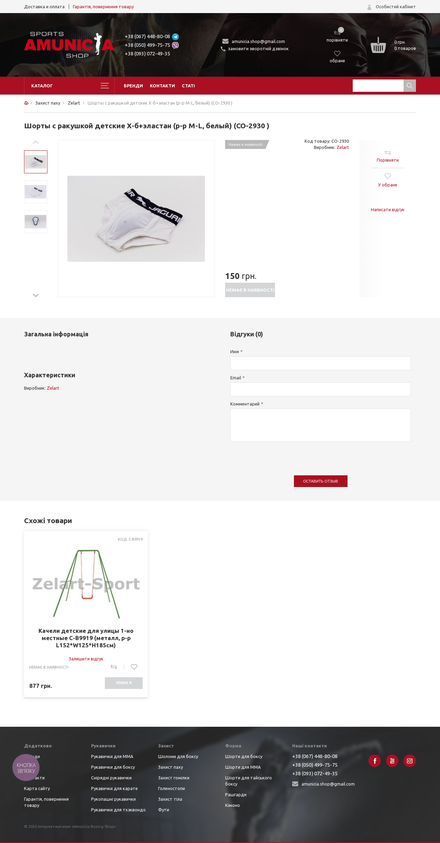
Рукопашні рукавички (113, 799)
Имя (234, 351)
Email (235, 377)
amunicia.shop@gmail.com (258, 41)
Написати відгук (388, 209)
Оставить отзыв (320, 481)
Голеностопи (171, 788)
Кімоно (232, 805)
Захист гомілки (173, 777)
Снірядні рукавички (111, 777)
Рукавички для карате (114, 788)
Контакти (162, 85)
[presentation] (282, 455)
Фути (163, 809)
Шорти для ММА (243, 767)
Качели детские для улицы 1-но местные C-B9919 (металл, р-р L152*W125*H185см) (85, 637)
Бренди (133, 85)
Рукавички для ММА (112, 756)
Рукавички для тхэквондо (118, 809)
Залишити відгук (86, 658)
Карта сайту (37, 788)
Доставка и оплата (44, 6)
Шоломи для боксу (178, 756)
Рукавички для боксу (113, 767)
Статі (188, 85)
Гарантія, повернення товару (103, 6)
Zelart (343, 147)
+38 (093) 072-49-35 (147, 53)
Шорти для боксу (243, 756)
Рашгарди (235, 794)
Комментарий (245, 403)
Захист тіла (170, 799)
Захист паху (170, 767)
